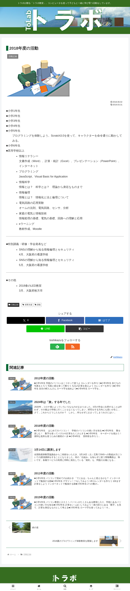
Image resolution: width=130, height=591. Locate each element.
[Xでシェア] (26, 320)
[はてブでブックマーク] (104, 320)
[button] (84, 328)
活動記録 (13, 305)
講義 (38, 305)
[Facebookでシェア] (65, 320)
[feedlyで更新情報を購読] (61, 347)
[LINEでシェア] (45, 328)
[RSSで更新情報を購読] (68, 347)
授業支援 (27, 305)
